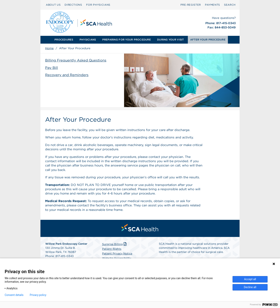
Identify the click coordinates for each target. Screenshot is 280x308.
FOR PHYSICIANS (98, 4)
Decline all (250, 287)
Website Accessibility (116, 258)
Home (49, 48)
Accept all (250, 279)
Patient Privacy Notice (117, 253)
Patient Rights (111, 248)
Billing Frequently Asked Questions (75, 60)
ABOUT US (53, 4)
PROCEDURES (63, 39)
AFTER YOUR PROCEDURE (208, 39)
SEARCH (230, 4)
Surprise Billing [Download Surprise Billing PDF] (114, 244)
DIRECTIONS (73, 4)
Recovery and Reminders (66, 75)
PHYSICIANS (88, 39)
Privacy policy (38, 295)
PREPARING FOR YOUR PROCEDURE (126, 39)
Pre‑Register (190, 4)
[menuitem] (63, 40)
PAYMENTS (212, 4)
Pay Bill (51, 68)
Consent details (14, 295)
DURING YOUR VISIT (170, 39)
